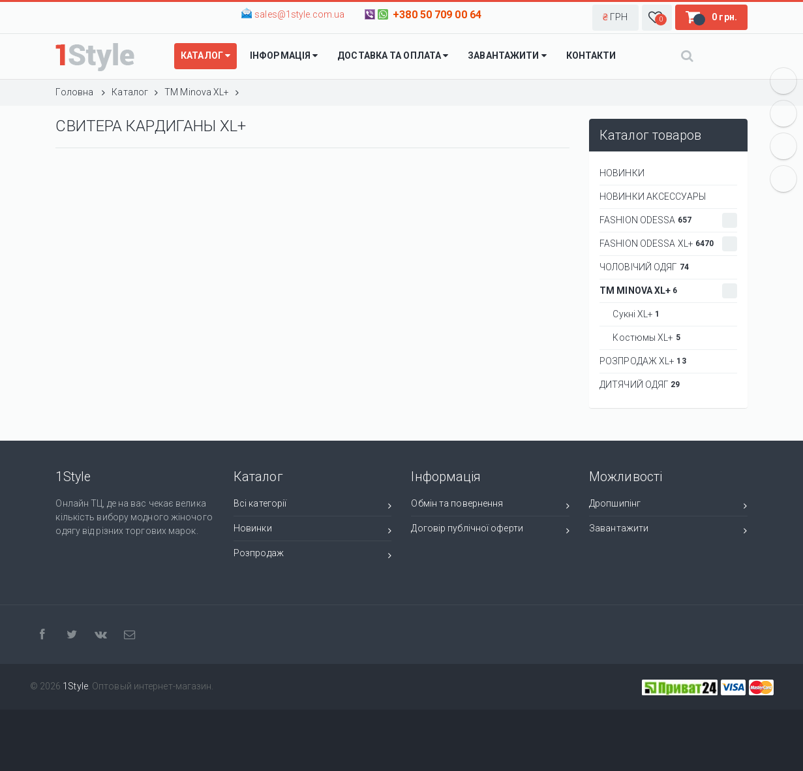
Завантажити (668, 530)
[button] (615, 18)
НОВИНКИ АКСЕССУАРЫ (652, 196)
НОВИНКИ (621, 173)
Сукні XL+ (632, 314)
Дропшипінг (668, 505)
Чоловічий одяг (644, 267)
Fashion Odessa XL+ (668, 243)
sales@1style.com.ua (299, 14)
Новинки (313, 530)
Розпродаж (313, 555)
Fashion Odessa (668, 220)
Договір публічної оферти (490, 530)
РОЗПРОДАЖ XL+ (642, 361)
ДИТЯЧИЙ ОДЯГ (639, 384)
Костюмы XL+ (642, 337)
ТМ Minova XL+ (668, 290)
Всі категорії (313, 505)
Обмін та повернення (490, 505)
